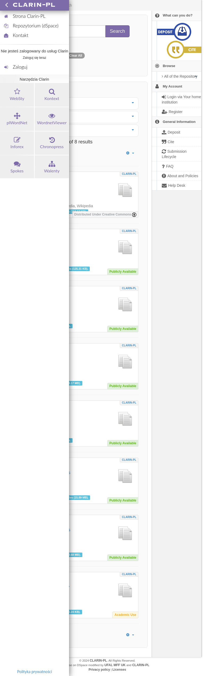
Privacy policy (99, 669)
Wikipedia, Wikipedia (76, 206)
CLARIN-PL (129, 173)
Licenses (119, 669)
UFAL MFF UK (115, 665)
